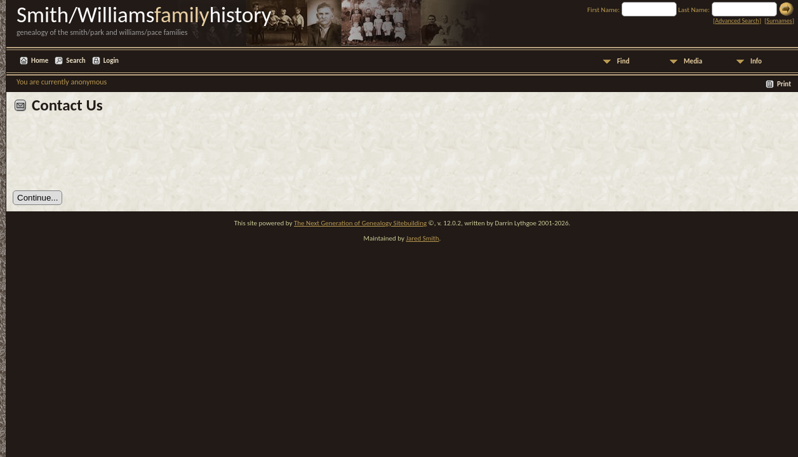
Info (756, 61)
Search (75, 60)
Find (623, 61)
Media (693, 61)
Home (39, 60)
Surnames (779, 21)
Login (111, 60)
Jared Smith (422, 238)
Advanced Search (737, 21)
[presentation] (109, 157)
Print (784, 84)
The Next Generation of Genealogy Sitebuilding (360, 223)
